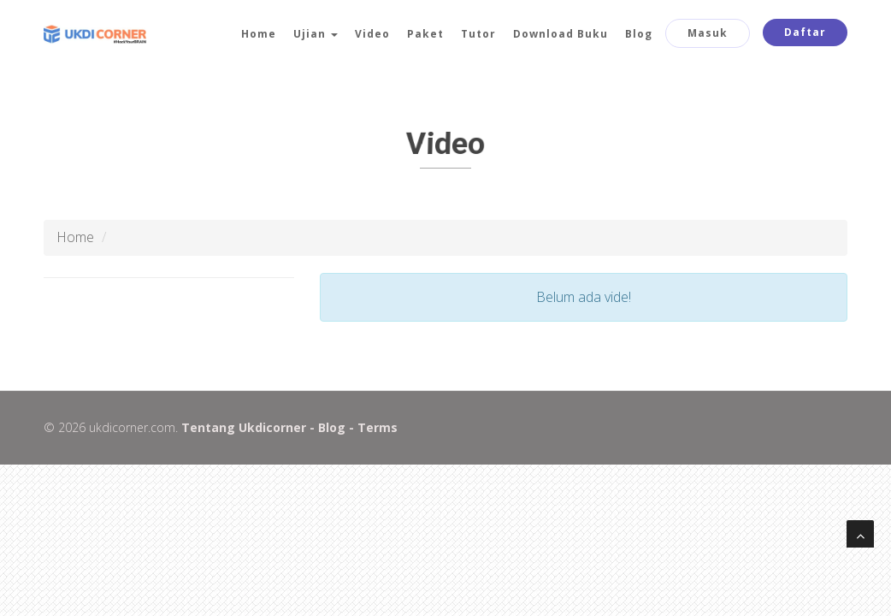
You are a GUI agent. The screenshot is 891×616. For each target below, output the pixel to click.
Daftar (805, 32)
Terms (376, 427)
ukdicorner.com (130, 427)
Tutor (478, 34)
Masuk (707, 33)
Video (372, 34)
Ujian (315, 34)
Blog (638, 34)
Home (258, 34)
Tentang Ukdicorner (242, 427)
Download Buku (560, 34)
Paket (425, 34)
